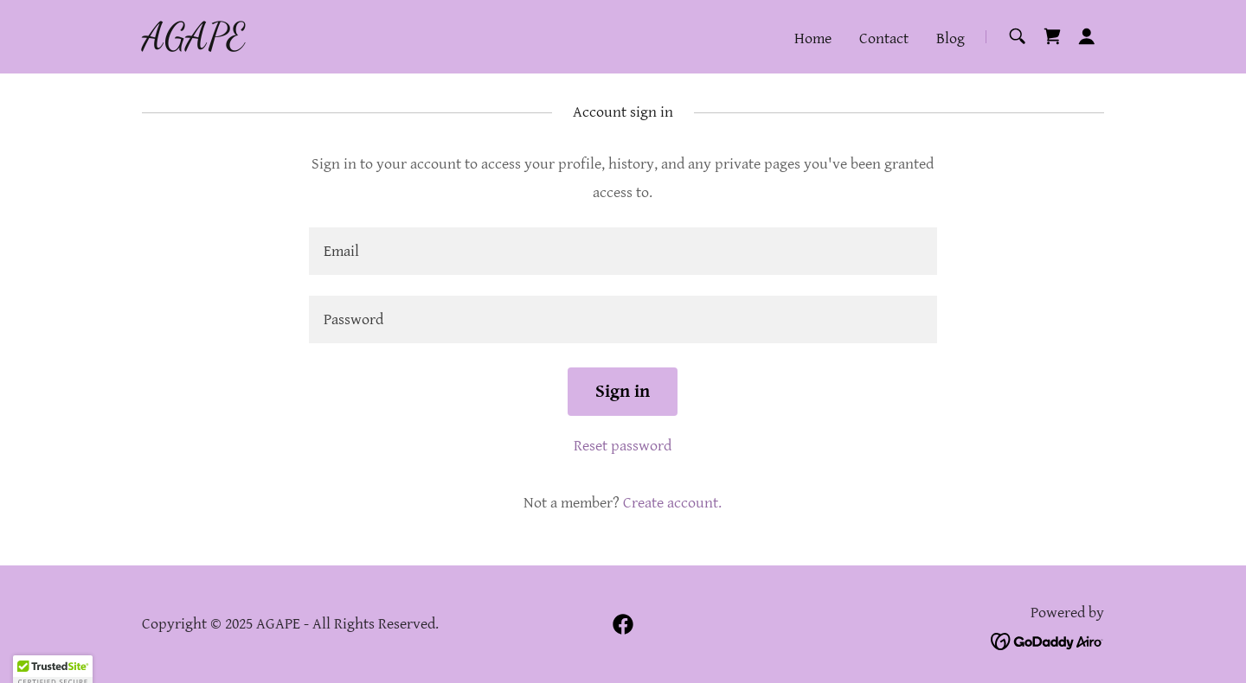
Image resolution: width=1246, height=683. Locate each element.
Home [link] (813, 38)
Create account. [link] (672, 503)
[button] (1086, 36)
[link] (194, 44)
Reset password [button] (622, 446)
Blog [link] (950, 38)
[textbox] (622, 251)
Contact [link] (884, 38)
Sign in (622, 391)
